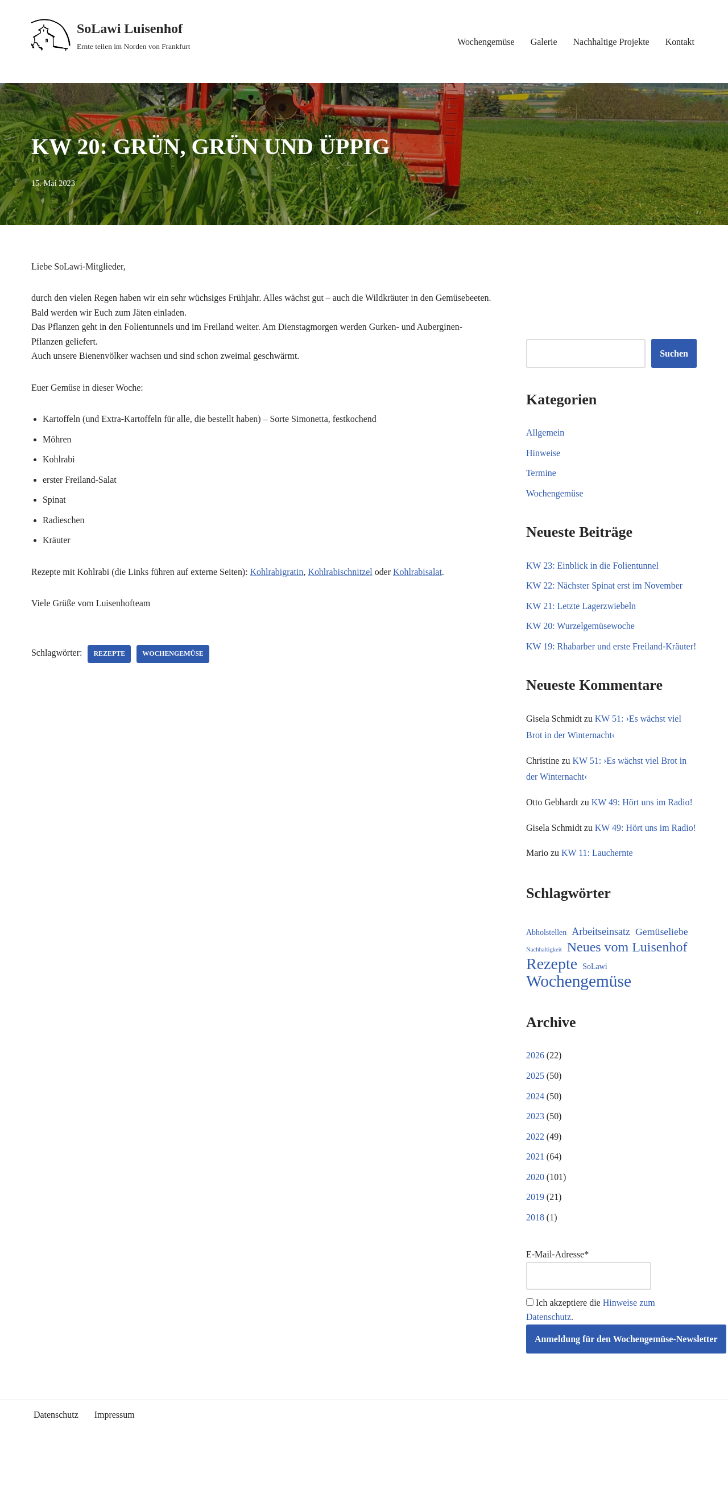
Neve (41, 1475)
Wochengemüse (485, 42)
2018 (535, 1250)
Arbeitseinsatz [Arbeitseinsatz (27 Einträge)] (601, 963)
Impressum (114, 1447)
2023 (535, 1148)
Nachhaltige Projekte (611, 42)
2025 (535, 1107)
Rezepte (110, 655)
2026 (535, 1087)
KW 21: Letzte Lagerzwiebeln (581, 606)
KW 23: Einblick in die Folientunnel (592, 565)
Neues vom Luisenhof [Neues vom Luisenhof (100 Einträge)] (627, 979)
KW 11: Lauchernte (597, 884)
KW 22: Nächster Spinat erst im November (604, 586)
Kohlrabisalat (418, 572)
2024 (535, 1128)
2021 (535, 1189)
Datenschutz (56, 1447)
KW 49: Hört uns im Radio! (642, 817)
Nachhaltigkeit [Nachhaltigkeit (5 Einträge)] (544, 981)
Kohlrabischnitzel (341, 572)
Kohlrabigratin (277, 572)
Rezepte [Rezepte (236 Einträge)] (551, 995)
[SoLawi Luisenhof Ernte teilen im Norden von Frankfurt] (111, 36)
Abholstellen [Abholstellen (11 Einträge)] (546, 964)
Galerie (543, 42)
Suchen (674, 353)
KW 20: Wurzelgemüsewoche (580, 626)
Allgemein (545, 432)
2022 (535, 1168)
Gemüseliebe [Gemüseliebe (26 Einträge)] (661, 963)
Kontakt (679, 42)
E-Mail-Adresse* (588, 1302)
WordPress (133, 1475)
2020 (535, 1209)
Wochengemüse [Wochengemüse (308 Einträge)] (578, 1013)
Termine (541, 473)
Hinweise (543, 453)
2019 (535, 1229)
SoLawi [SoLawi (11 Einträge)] (594, 998)
